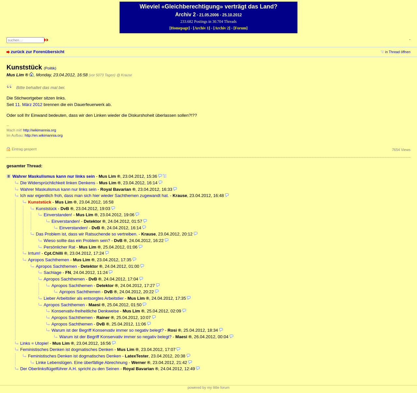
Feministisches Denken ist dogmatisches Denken (66, 349)
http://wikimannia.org (39, 130)
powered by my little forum (209, 387)
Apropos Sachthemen (48, 259)
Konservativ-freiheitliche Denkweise (85, 311)
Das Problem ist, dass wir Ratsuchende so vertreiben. (86, 234)
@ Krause (124, 75)
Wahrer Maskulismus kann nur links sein (53, 176)
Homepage (180, 28)
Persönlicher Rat (59, 247)
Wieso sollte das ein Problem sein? (77, 240)
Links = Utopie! (34, 343)
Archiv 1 (201, 28)
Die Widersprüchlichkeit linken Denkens (57, 182)
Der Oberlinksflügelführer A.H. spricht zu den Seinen (69, 368)
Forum (240, 28)
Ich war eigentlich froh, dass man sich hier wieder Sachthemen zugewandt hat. (94, 195)
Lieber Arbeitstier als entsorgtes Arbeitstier (84, 298)
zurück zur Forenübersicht (38, 51)
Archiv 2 (222, 28)
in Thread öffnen (397, 52)
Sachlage (53, 272)
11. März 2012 (28, 104)
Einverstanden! (58, 214)
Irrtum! (34, 253)
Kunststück (46, 208)
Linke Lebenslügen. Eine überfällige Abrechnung (81, 362)
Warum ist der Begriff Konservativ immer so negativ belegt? (107, 330)
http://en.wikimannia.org (44, 135)
